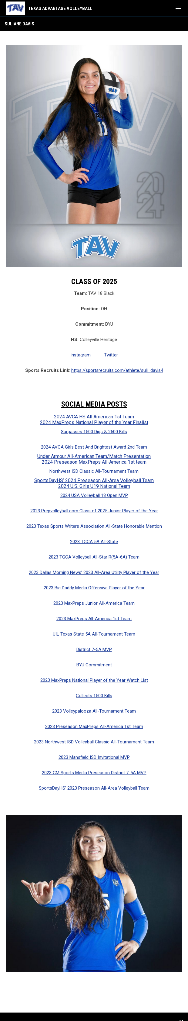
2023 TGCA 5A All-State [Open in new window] (94, 541)
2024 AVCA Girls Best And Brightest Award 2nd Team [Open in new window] (94, 447)
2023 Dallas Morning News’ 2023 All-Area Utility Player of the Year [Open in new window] (94, 572)
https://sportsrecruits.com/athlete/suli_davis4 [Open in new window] (117, 370)
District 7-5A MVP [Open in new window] (94, 649)
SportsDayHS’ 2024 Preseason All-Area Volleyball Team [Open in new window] (94, 480)
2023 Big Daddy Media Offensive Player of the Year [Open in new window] (94, 588)
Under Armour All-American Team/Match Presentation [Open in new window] (94, 456)
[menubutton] (178, 8)
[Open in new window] (94, 893)
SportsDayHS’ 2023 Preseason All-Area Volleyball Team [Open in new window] (94, 788)
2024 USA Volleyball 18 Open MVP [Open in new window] (94, 495)
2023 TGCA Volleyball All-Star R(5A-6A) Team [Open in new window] (94, 557)
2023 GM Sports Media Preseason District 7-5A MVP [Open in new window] (94, 772)
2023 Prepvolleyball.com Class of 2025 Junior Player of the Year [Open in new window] (94, 511)
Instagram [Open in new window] (81, 355)
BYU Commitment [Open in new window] (94, 665)
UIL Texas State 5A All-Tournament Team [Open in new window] (94, 634)
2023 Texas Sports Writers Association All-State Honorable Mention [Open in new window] (94, 526)
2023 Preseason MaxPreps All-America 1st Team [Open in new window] (94, 726)
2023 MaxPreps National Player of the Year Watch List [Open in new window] (94, 680)
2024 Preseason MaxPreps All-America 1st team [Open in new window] (94, 462)
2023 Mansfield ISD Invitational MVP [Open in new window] (94, 757)
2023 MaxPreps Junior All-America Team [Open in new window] (94, 603)
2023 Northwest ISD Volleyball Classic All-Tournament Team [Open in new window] (94, 742)
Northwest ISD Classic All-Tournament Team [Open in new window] (94, 471)
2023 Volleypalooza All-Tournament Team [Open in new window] (94, 711)
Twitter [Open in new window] (111, 355)
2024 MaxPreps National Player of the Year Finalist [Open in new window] (94, 422)
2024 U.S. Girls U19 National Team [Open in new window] (94, 486)
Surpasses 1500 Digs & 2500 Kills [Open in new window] (94, 431)
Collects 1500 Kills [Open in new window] (94, 695)
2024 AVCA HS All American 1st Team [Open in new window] (94, 417)
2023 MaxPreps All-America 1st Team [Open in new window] (94, 618)
